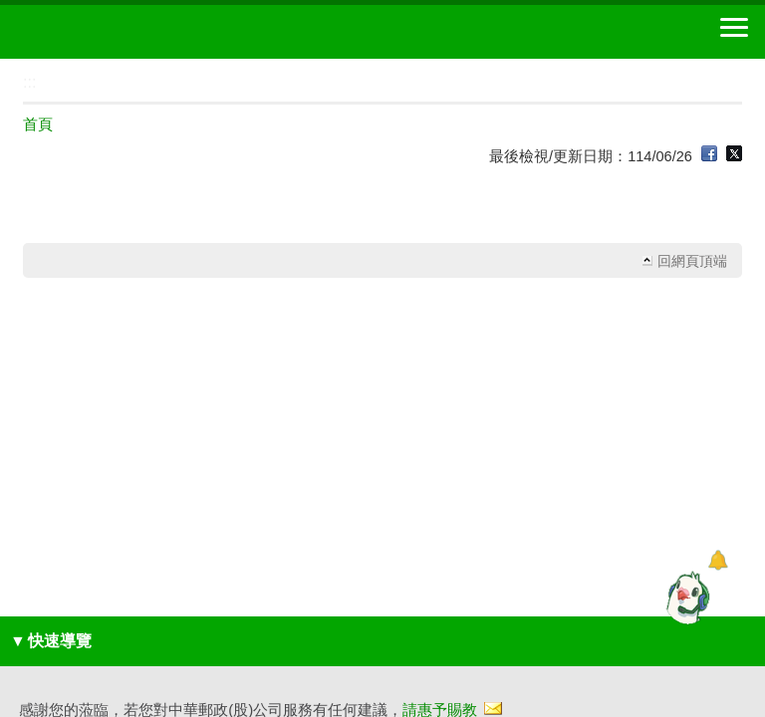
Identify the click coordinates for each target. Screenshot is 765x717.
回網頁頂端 (692, 261)
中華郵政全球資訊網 (124, 32)
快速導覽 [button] (51, 640)
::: (6, 67)
